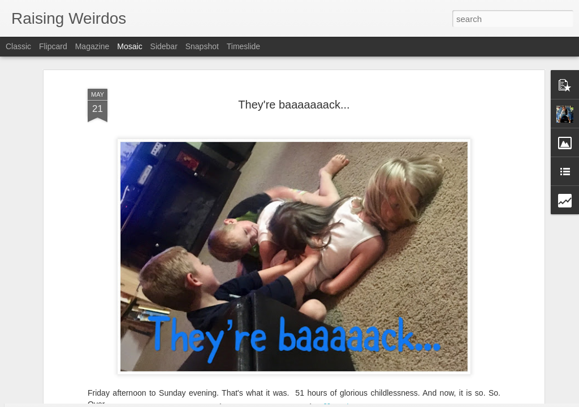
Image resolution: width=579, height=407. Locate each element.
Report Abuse (358, 400)
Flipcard (53, 46)
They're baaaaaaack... (293, 77)
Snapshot (202, 46)
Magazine (92, 46)
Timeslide (243, 46)
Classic (18, 46)
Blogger (324, 400)
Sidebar (164, 46)
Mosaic (129, 46)
